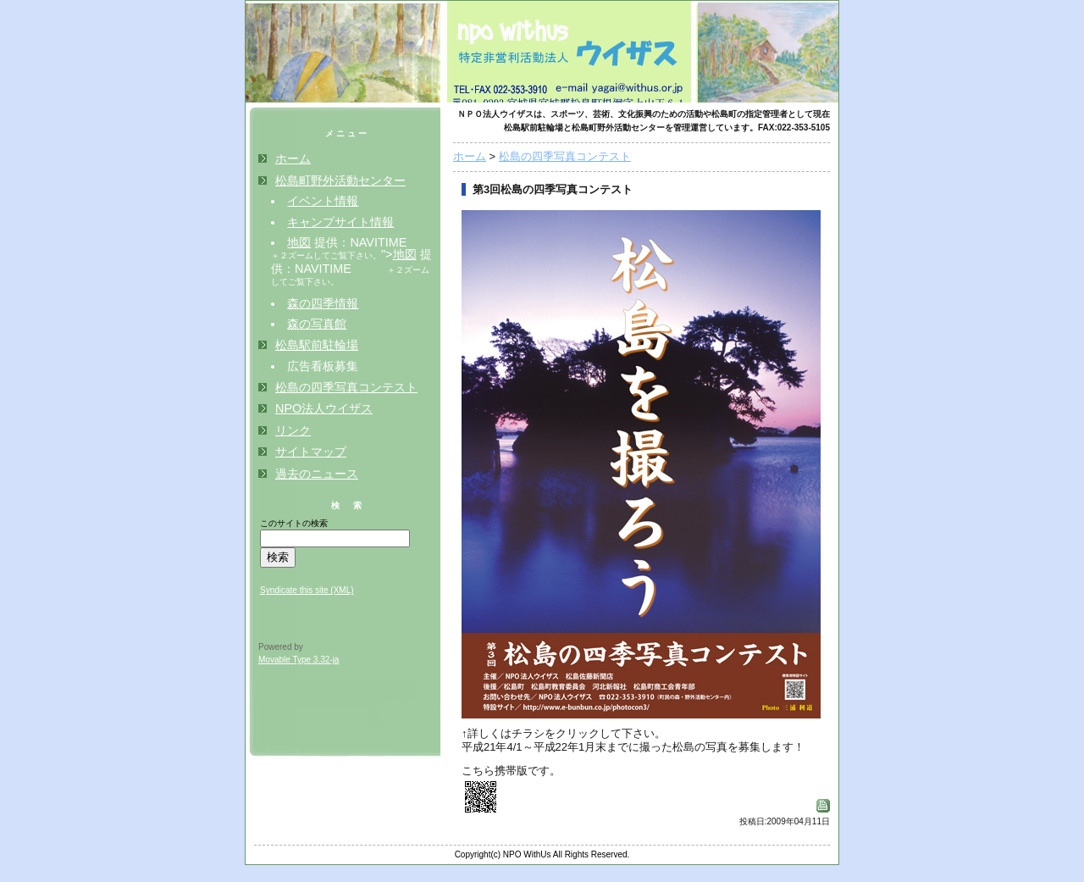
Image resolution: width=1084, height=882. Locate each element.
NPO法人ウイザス (324, 408)
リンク (293, 430)
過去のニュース (316, 473)
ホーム (469, 156)
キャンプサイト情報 (340, 222)
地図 (299, 242)
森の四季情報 (322, 303)
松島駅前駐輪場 (316, 345)
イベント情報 (322, 201)
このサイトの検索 (294, 523)
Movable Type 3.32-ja (298, 659)
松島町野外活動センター (340, 180)
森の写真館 (316, 323)
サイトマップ (310, 451)
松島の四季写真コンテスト (565, 156)
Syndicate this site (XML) (307, 590)
